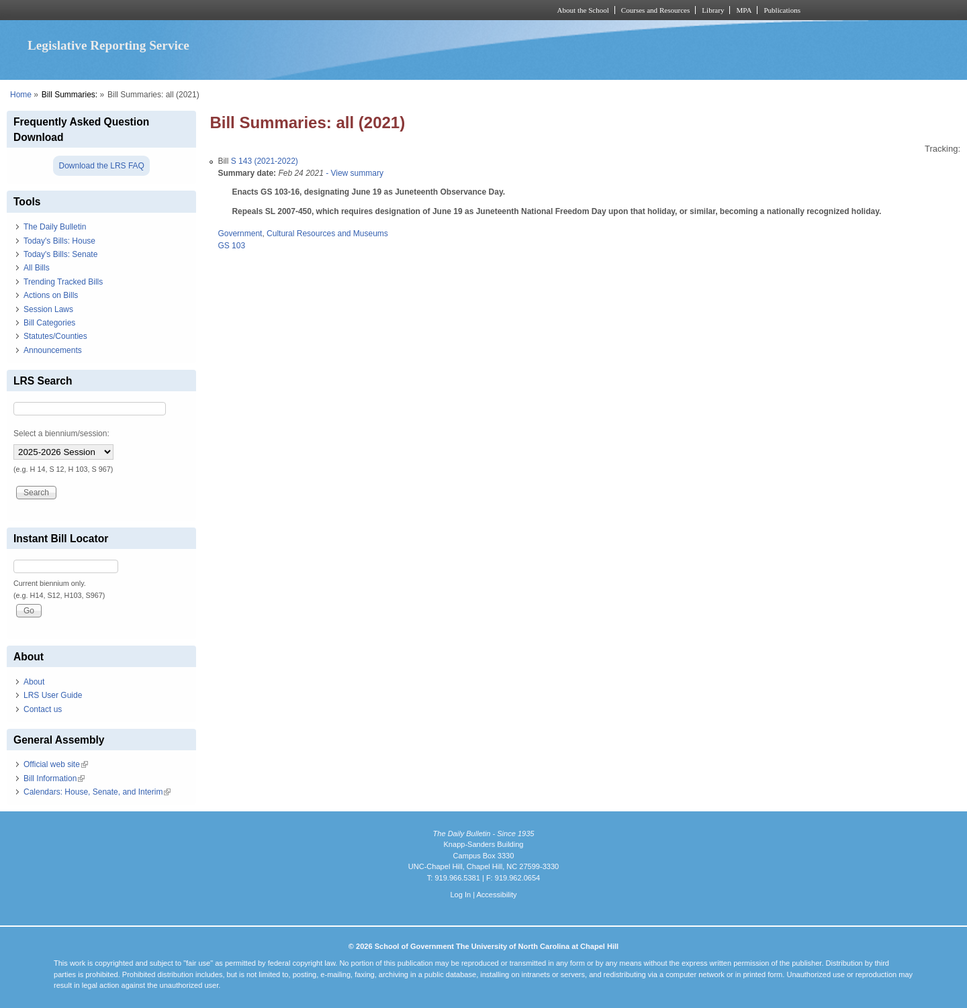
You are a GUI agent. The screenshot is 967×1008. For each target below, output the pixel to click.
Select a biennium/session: (61, 433)
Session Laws (48, 309)
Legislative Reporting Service (108, 45)
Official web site (56, 764)
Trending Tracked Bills (63, 282)
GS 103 (231, 245)
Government (240, 233)
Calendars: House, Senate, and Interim (97, 792)
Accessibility (496, 895)
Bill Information (54, 778)
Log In (460, 895)
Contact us (43, 709)
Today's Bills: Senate (60, 254)
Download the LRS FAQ (101, 165)
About (34, 682)
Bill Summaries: (69, 94)
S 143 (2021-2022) (264, 161)
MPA (743, 10)
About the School (583, 10)
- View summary (353, 173)
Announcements (53, 350)
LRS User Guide (53, 695)
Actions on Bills (51, 295)
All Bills (37, 267)
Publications (782, 10)
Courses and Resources (655, 10)
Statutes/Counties (55, 336)
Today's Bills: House (59, 241)
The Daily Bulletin (55, 227)
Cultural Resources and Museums (327, 233)
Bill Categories (49, 322)
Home (21, 94)
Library (713, 10)
